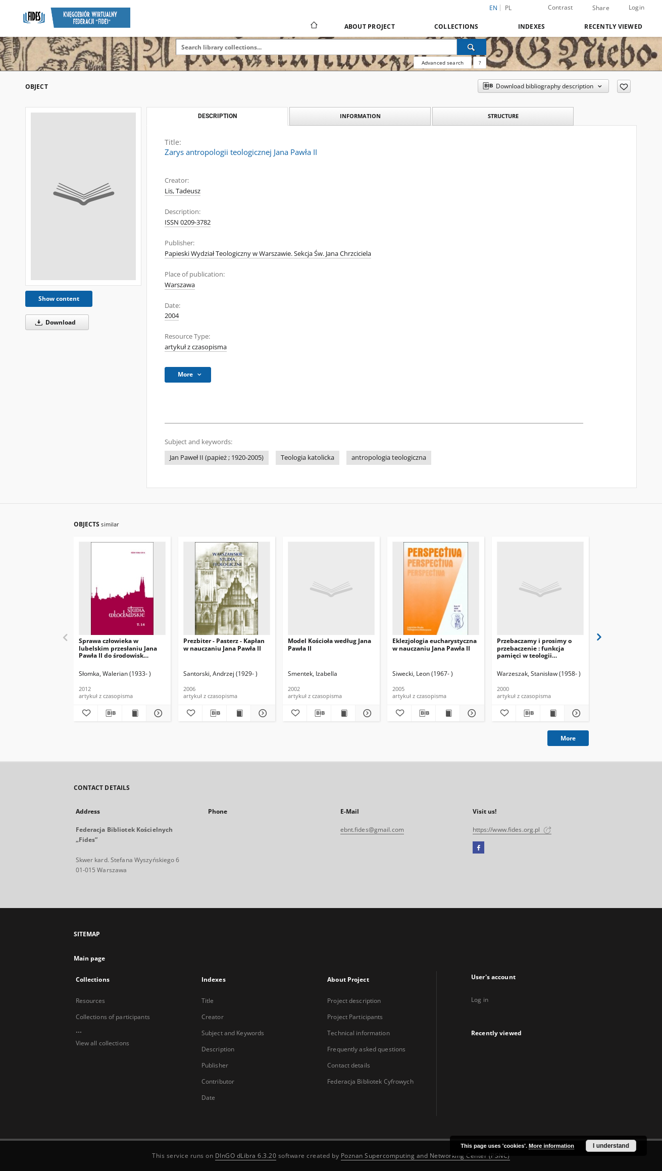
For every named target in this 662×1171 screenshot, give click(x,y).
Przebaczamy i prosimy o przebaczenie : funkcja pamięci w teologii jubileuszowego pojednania (538, 647)
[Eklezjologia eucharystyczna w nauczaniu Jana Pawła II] (436, 588)
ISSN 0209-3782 (188, 222)
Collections (456, 26)
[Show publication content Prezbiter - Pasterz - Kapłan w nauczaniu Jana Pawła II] (238, 713)
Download (54, 322)
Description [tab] (217, 116)
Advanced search (443, 62)
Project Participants (355, 1017)
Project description (354, 1000)
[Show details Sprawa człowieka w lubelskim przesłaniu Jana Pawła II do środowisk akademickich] (157, 713)
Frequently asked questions (366, 1049)
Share (600, 8)
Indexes (531, 26)
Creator (212, 1017)
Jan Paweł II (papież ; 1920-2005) (217, 457)
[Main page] (313, 26)
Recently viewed (613, 26)
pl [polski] (508, 8)
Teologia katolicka (307, 457)
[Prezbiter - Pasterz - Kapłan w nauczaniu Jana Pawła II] (227, 588)
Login (636, 7)
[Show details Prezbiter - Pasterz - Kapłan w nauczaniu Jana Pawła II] (261, 713)
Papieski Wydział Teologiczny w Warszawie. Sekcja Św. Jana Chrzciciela (268, 253)
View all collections (102, 1043)
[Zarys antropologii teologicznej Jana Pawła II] (83, 196)
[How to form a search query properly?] (479, 63)
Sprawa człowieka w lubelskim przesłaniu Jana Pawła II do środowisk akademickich (118, 647)
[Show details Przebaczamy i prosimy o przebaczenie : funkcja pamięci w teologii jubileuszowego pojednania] (575, 713)
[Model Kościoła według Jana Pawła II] (331, 588)
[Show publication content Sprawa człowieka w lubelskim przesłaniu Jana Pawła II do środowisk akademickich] (134, 713)
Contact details (348, 1065)
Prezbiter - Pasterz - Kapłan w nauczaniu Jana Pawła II (224, 644)
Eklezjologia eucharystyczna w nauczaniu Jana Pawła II (434, 644)
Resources (91, 1000)
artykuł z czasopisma (196, 347)
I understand (611, 1145)
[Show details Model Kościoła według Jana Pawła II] (366, 713)
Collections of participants (113, 1017)
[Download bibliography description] (110, 713)
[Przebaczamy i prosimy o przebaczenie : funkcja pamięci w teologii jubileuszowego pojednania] (540, 588)
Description (217, 1049)
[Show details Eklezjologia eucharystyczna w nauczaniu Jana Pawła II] (470, 713)
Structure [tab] (503, 116)
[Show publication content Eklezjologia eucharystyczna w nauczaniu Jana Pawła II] (448, 713)
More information (551, 1146)
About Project (369, 26)
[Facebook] (478, 848)
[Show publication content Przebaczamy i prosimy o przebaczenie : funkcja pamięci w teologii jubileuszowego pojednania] (552, 713)
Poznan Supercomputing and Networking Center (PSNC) (425, 1155)
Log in (479, 999)
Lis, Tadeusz (182, 191)
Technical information (358, 1033)
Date (208, 1097)
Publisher (214, 1065)
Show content (58, 298)
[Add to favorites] (624, 86)
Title (207, 1000)
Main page (90, 958)
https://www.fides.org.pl (512, 829)
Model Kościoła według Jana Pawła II (329, 644)
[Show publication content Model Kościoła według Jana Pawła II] (343, 713)
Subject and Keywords (232, 1033)
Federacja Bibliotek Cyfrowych (370, 1081)
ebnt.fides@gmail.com (372, 829)
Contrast (560, 7)
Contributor (217, 1081)
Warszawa (180, 285)
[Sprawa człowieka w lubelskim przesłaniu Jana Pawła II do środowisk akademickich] (122, 588)
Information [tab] (360, 116)
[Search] (471, 47)
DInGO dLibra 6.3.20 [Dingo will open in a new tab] (246, 1155)
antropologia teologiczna (388, 457)
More (568, 738)
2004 (172, 315)
